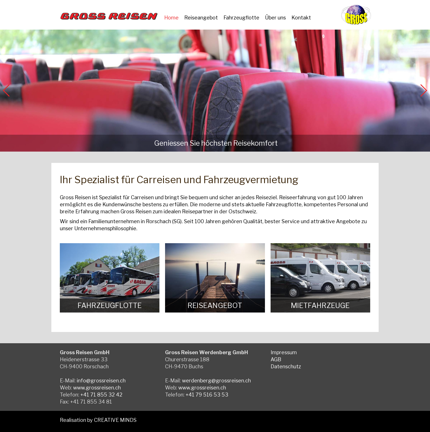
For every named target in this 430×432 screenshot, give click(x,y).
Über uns (275, 18)
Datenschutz (286, 366)
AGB (276, 359)
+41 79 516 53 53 (207, 395)
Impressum (284, 352)
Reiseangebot (201, 18)
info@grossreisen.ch (101, 381)
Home (171, 18)
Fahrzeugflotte (241, 18)
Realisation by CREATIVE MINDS (98, 420)
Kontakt (301, 18)
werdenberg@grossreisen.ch (216, 381)
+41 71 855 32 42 (101, 395)
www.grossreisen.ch (97, 388)
